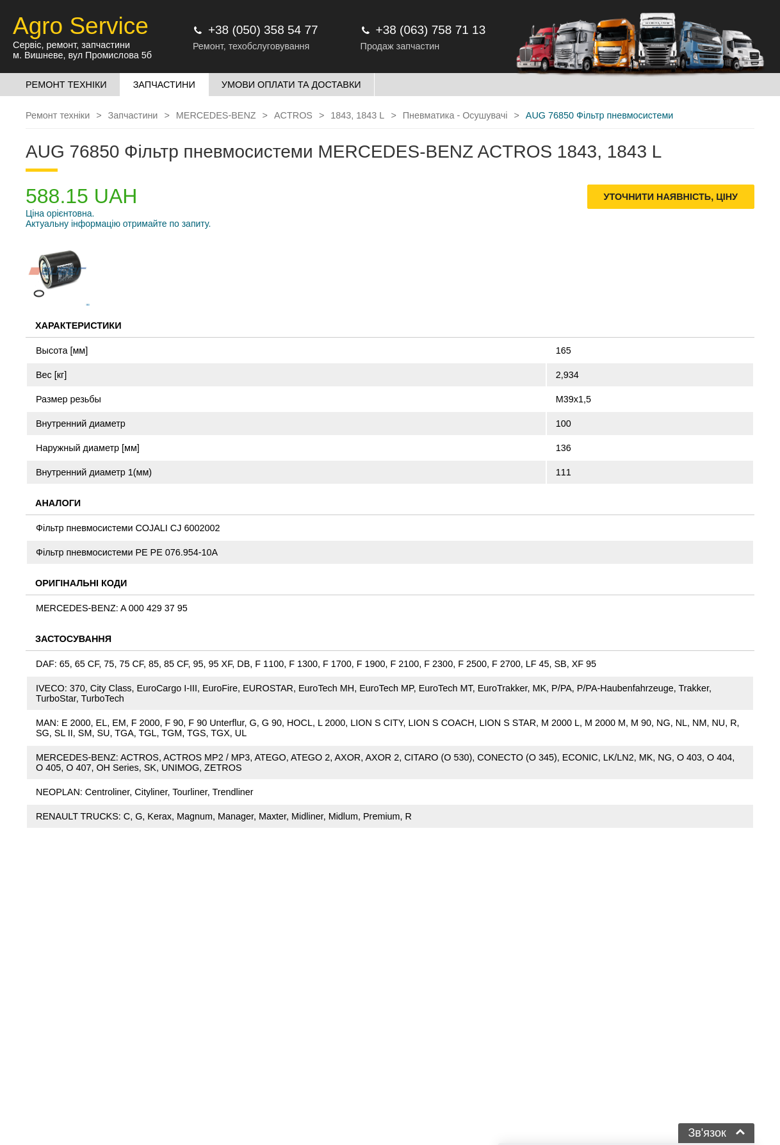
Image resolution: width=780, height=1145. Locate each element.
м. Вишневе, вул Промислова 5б (82, 55)
